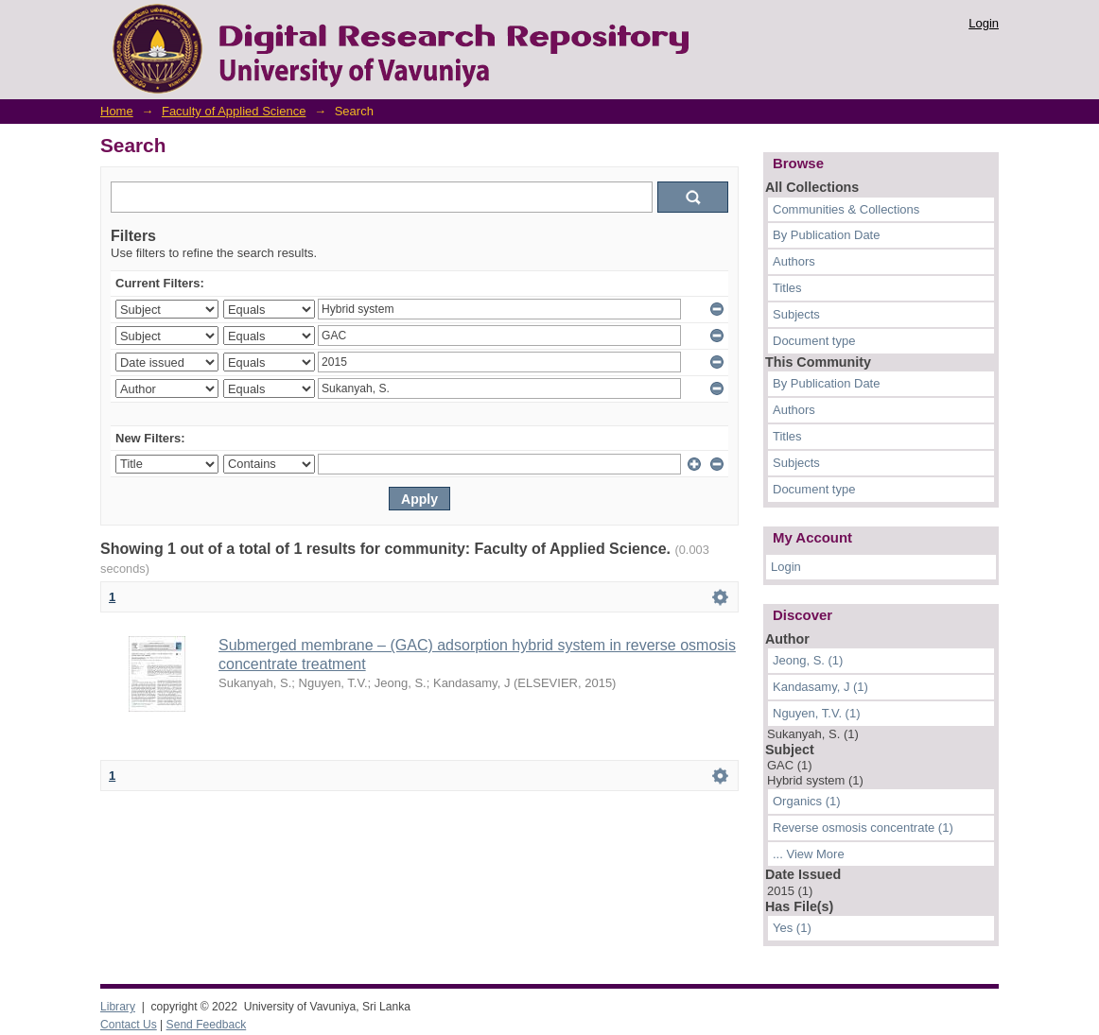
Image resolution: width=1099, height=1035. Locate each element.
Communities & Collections (846, 209)
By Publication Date (826, 235)
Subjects (796, 314)
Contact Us (128, 1024)
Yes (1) (792, 928)
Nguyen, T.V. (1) (817, 713)
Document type (814, 341)
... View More (809, 854)
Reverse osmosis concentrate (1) (863, 827)
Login (983, 23)
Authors (794, 261)
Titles (787, 288)
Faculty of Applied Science (233, 111)
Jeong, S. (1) (808, 660)
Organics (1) (807, 801)
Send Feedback (206, 1024)
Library (117, 1006)
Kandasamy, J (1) (820, 687)
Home (116, 111)
